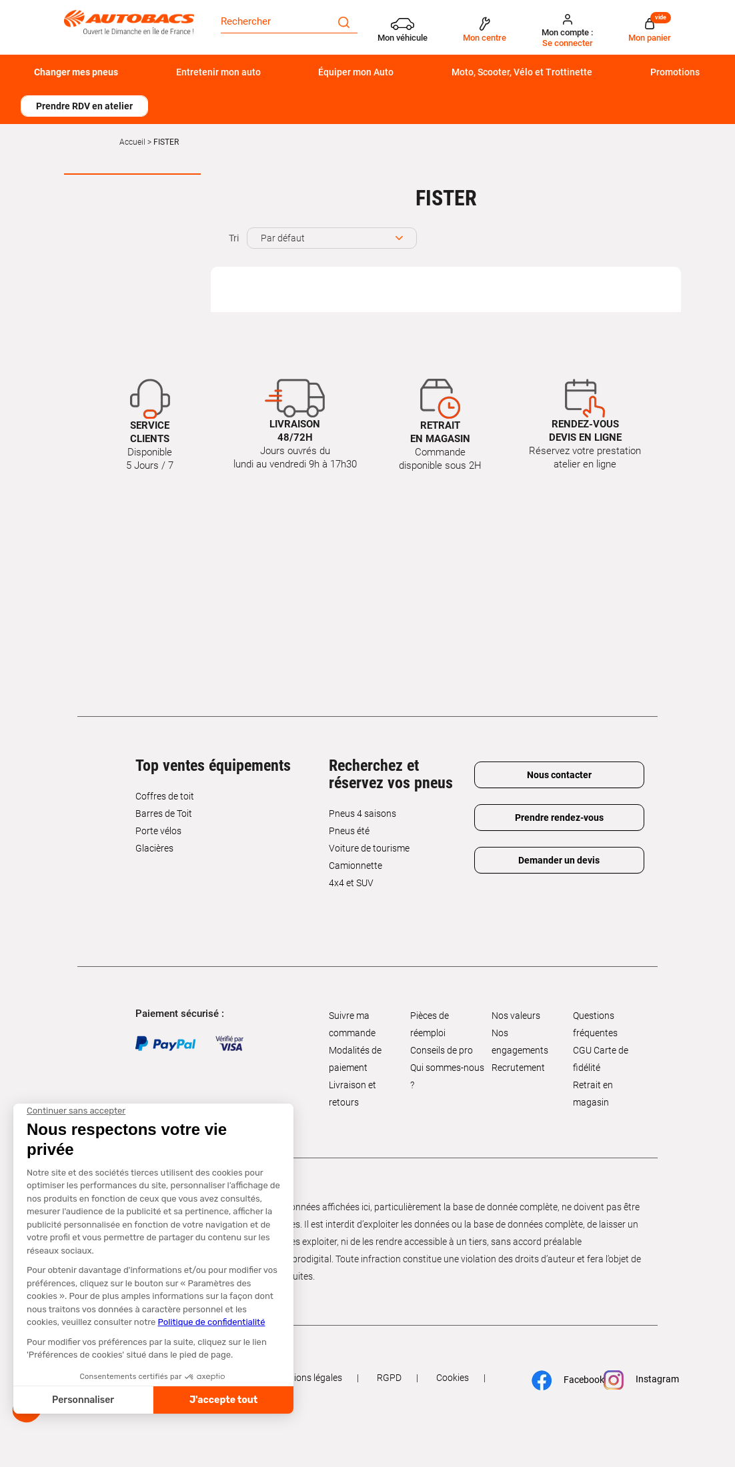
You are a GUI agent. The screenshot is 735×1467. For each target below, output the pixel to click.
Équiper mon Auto (356, 72)
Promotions (675, 72)
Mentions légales (307, 1377)
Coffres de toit (164, 796)
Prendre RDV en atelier (84, 106)
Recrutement (518, 1067)
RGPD (389, 1377)
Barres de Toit (163, 813)
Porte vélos (158, 831)
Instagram (636, 1380)
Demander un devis (559, 860)
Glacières (154, 848)
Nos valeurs (516, 1015)
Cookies (452, 1377)
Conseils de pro (441, 1050)
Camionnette (355, 865)
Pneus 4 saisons (362, 813)
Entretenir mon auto (218, 72)
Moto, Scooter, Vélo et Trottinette (522, 72)
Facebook (562, 1380)
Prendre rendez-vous (559, 817)
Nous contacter (559, 775)
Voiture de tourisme (369, 848)
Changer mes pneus (76, 72)
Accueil (132, 142)
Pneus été (349, 831)
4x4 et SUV (351, 883)
